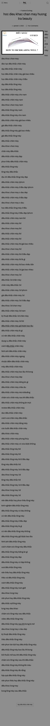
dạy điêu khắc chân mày (25, 704)
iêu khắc (10, 346)
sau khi (21, 624)
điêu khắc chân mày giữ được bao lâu (17, 326)
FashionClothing (26, 10)
